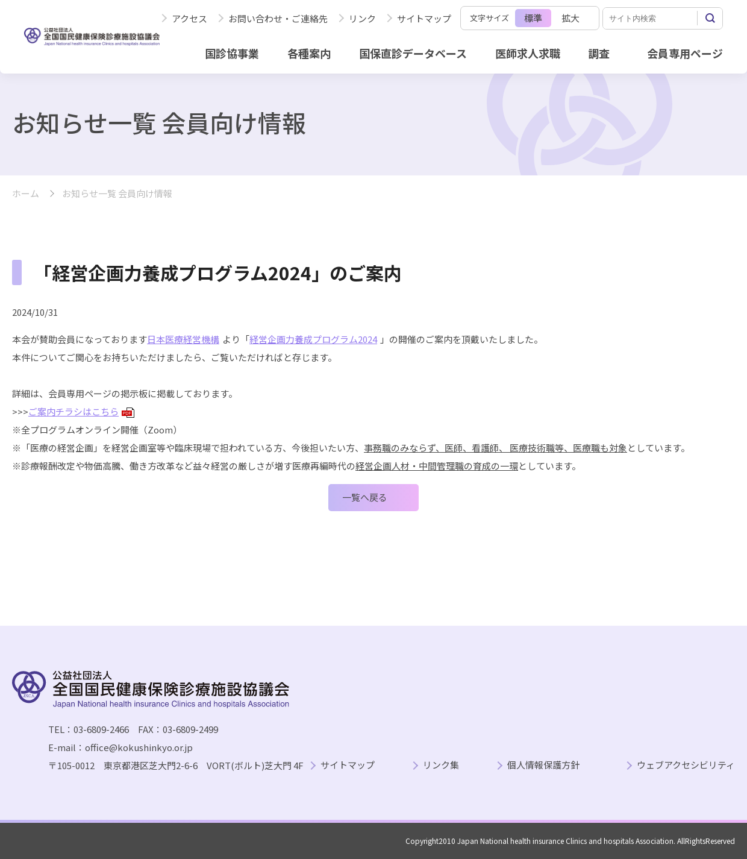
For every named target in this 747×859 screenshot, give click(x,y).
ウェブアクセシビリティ (686, 765)
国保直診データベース (413, 53)
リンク (362, 18)
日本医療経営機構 (183, 339)
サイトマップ (424, 18)
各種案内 (309, 53)
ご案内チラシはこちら (81, 411)
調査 (599, 53)
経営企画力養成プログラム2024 (313, 339)
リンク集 (441, 765)
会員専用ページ (685, 53)
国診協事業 (232, 53)
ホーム (25, 194)
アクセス (189, 18)
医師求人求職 (527, 53)
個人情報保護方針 (543, 765)
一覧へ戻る (364, 497)
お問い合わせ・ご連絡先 (278, 18)
